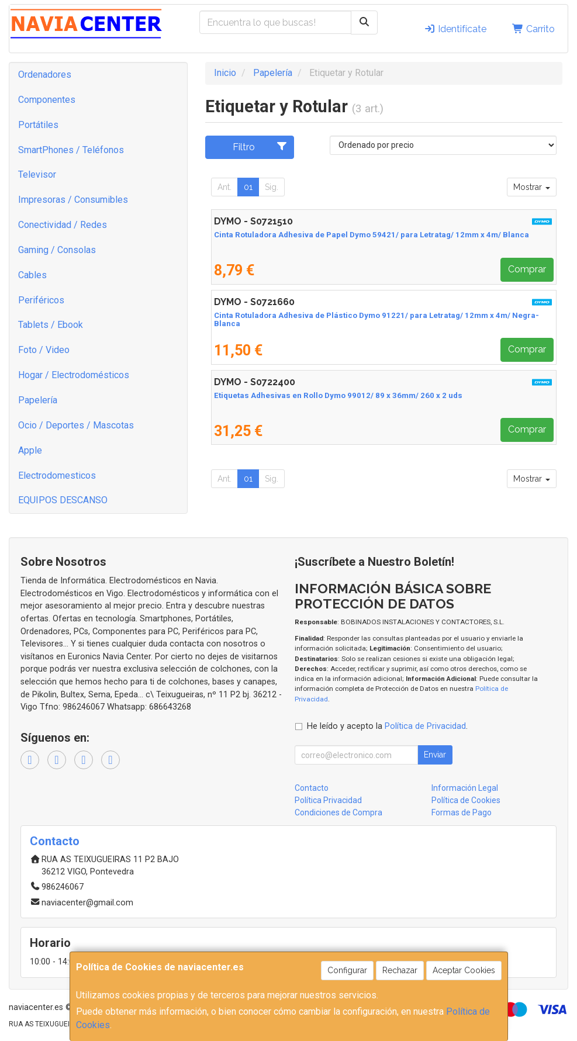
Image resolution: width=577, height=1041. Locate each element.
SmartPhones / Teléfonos (71, 149)
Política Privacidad (328, 800)
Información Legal (464, 788)
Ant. (224, 187)
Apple (30, 450)
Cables (32, 275)
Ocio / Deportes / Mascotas (76, 425)
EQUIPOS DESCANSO (63, 500)
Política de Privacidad (425, 726)
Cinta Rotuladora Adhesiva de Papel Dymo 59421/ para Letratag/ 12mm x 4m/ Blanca (371, 234)
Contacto (312, 788)
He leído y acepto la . (387, 726)
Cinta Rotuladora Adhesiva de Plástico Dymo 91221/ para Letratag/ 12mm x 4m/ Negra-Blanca (376, 319)
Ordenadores (44, 74)
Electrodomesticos (57, 475)
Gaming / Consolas (57, 249)
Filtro (260, 147)
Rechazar (399, 970)
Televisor (37, 174)
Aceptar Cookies (464, 970)
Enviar (435, 754)
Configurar (347, 970)
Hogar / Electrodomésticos (73, 375)
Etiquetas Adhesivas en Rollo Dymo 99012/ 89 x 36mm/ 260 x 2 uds (338, 395)
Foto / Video (44, 349)
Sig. (271, 187)
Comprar (527, 269)
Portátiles (38, 124)
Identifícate (455, 28)
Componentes (46, 99)
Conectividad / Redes (62, 224)
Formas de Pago (461, 812)
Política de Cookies (465, 800)
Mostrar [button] (531, 187)
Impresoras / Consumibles (73, 199)
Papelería (37, 400)
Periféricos (41, 300)
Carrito (533, 28)
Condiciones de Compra (338, 812)
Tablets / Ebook (50, 324)
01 (248, 187)
